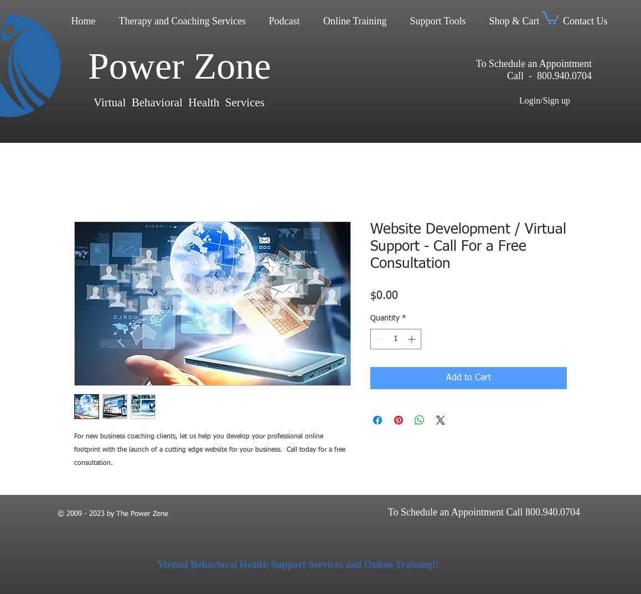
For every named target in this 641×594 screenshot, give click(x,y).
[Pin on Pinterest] (398, 420)
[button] (550, 17)
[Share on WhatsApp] (419, 420)
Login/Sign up (544, 100)
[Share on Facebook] (377, 420)
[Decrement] (379, 339)
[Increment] (413, 339)
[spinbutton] (396, 339)
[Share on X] (440, 420)
